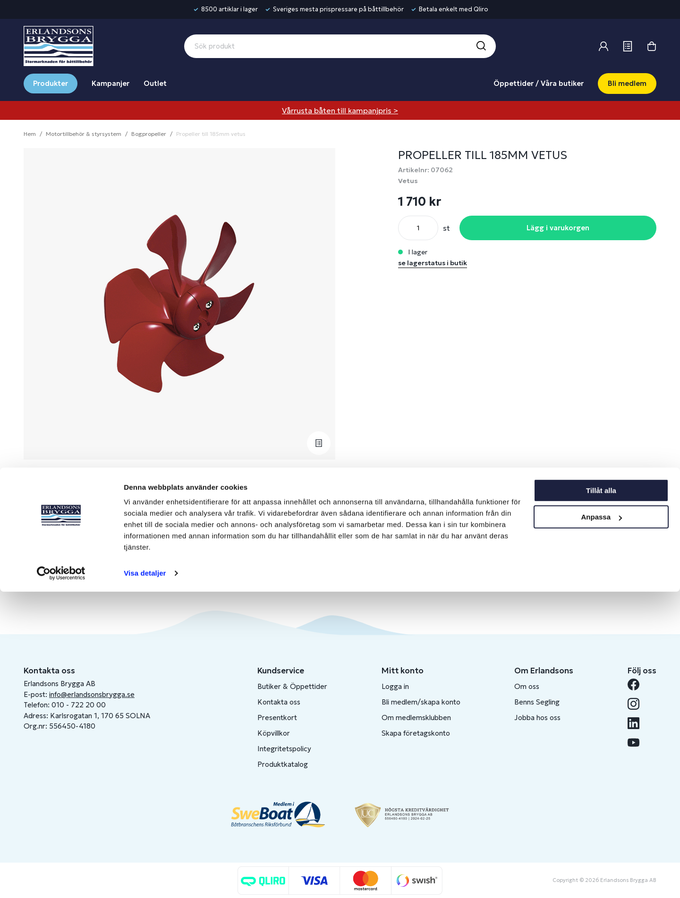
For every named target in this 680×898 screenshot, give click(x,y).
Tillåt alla (601, 797)
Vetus (408, 180)
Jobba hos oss (537, 717)
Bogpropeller (148, 133)
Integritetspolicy (284, 748)
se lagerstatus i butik (432, 263)
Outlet (155, 83)
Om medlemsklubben (416, 717)
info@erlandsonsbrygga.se (92, 694)
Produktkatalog (282, 764)
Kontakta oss (278, 701)
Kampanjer (110, 83)
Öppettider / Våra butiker (538, 83)
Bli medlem (627, 83)
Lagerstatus (53, 512)
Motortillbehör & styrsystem (83, 133)
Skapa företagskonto (416, 733)
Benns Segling (537, 701)
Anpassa (601, 823)
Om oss (526, 686)
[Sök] (480, 46)
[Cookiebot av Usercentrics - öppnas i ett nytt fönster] (61, 880)
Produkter (50, 83)
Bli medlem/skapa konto (421, 701)
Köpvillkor (273, 733)
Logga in (395, 686)
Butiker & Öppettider (292, 686)
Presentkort (277, 717)
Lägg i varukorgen (558, 227)
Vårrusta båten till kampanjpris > (340, 110)
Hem (30, 133)
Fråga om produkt (65, 541)
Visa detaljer (145, 879)
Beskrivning (53, 483)
